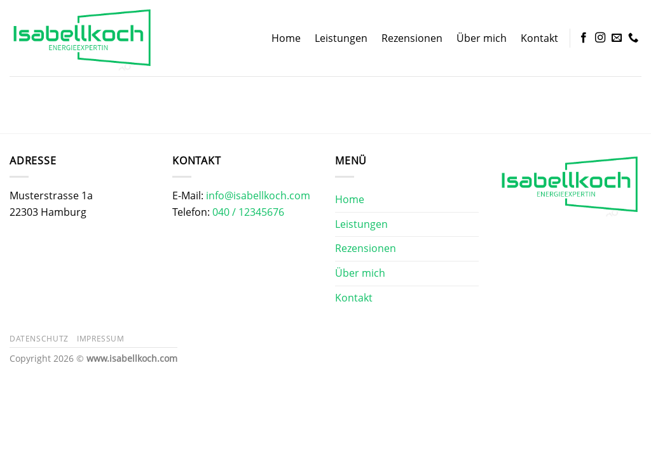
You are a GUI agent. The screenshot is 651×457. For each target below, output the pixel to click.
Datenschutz (39, 338)
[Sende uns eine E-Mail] (617, 38)
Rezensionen (411, 38)
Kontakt (539, 38)
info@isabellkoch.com (258, 195)
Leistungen (341, 38)
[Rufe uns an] (633, 38)
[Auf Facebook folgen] (584, 38)
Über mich (481, 38)
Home (286, 38)
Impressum (101, 338)
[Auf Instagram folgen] (600, 38)
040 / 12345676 (248, 212)
